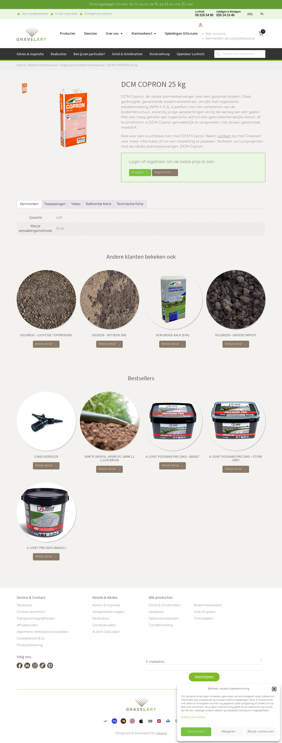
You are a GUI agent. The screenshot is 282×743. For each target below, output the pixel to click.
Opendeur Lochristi (190, 54)
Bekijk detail (46, 344)
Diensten (90, 33)
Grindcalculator (104, 625)
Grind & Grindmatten (127, 54)
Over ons (112, 33)
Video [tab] (75, 204)
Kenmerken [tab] (29, 204)
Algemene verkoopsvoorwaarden (42, 632)
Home (21, 65)
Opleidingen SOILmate (181, 33)
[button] (274, 689)
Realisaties (59, 54)
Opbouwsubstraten (164, 618)
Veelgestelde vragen (108, 612)
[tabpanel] (73, 117)
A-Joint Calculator (106, 632)
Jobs (250, 14)
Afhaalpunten (27, 625)
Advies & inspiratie (30, 54)
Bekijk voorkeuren (261, 731)
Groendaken (203, 618)
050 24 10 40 (228, 14)
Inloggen (140, 172)
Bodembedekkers (208, 605)
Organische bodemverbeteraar (82, 65)
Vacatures (24, 605)
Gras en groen (205, 612)
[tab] (24, 88)
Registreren (165, 172)
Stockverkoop (159, 54)
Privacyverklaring (30, 645)
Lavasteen (156, 612)
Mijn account (215, 34)
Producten (67, 33)
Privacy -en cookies (193, 717)
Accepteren (196, 731)
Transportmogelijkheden (36, 618)
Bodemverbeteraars (42, 65)
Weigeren (228, 731)
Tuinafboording (161, 625)
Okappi (161, 733)
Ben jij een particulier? (89, 54)
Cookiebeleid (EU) (30, 638)
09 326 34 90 (204, 14)
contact (224, 136)
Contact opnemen (31, 612)
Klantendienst (141, 33)
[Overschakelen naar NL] (262, 14)
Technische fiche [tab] (130, 204)
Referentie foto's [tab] (98, 204)
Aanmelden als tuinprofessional (230, 38)
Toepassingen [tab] (55, 204)
